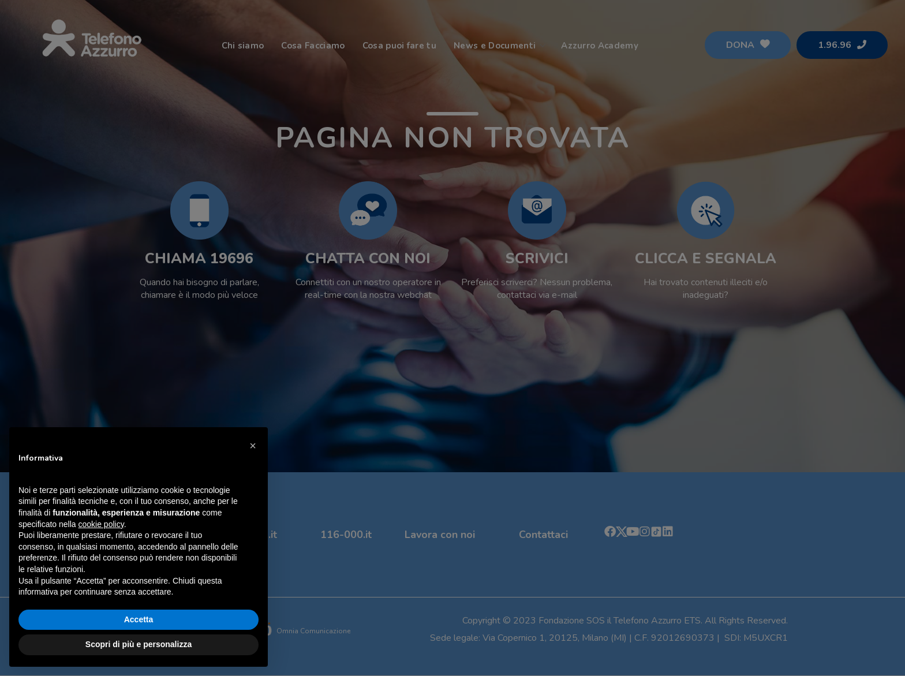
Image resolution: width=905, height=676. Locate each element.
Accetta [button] (139, 619)
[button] (253, 445)
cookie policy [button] (101, 524)
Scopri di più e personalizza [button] (138, 644)
